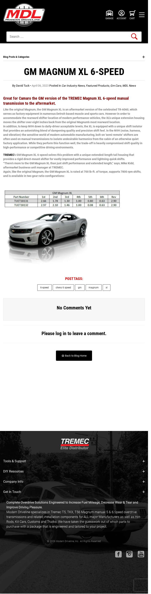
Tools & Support (74, 461)
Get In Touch (74, 492)
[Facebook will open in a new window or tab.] (118, 554)
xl (106, 287)
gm (80, 287)
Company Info (74, 482)
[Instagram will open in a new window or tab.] (129, 554)
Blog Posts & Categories (74, 57)
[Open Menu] (142, 15)
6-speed (44, 287)
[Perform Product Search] (134, 36)
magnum (94, 287)
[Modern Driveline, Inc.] (25, 15)
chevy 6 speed (63, 287)
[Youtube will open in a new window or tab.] (141, 554)
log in (61, 333)
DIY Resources (74, 471)
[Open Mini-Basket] (133, 15)
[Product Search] (74, 36)
